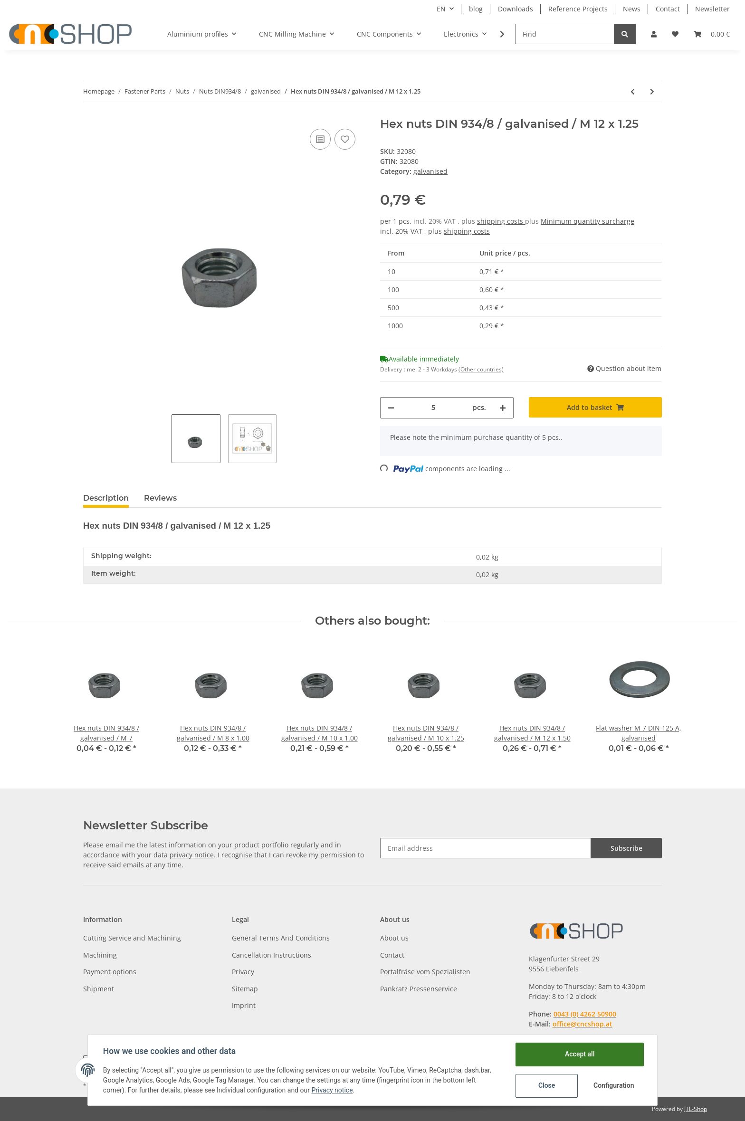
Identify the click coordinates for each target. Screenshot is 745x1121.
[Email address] (485, 848)
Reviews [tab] (160, 498)
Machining (100, 955)
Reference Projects (578, 8)
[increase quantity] (502, 408)
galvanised (430, 171)
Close (546, 1085)
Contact (668, 8)
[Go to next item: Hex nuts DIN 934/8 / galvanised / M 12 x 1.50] (652, 91)
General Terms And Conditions (281, 937)
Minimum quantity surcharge (587, 221)
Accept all (579, 1054)
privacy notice (192, 854)
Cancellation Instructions (271, 955)
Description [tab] (106, 498)
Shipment (98, 988)
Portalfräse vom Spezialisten (425, 971)
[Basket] (711, 34)
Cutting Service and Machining (132, 937)
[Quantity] (433, 408)
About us (394, 937)
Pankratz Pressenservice (418, 988)
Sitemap (245, 988)
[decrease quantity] (391, 408)
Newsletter (712, 8)
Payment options (109, 971)
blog (476, 8)
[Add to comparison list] (320, 139)
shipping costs (501, 221)
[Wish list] (675, 34)
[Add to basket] (595, 407)
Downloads (515, 8)
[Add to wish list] (344, 139)
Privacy (243, 971)
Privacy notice (332, 1090)
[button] (653, 34)
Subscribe (626, 848)
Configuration (613, 1085)
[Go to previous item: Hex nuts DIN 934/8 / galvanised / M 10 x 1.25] (632, 91)
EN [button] (441, 8)
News (631, 8)
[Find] (564, 34)
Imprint (244, 1005)
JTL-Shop (695, 1109)
